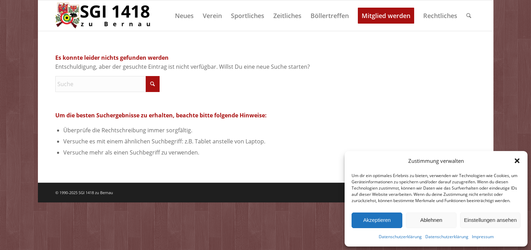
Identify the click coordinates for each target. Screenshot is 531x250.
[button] (517, 160)
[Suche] (469, 15)
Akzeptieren (377, 220)
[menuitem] (184, 15)
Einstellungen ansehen (490, 220)
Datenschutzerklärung (400, 237)
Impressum (483, 237)
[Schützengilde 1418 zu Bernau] (104, 15)
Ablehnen (431, 220)
